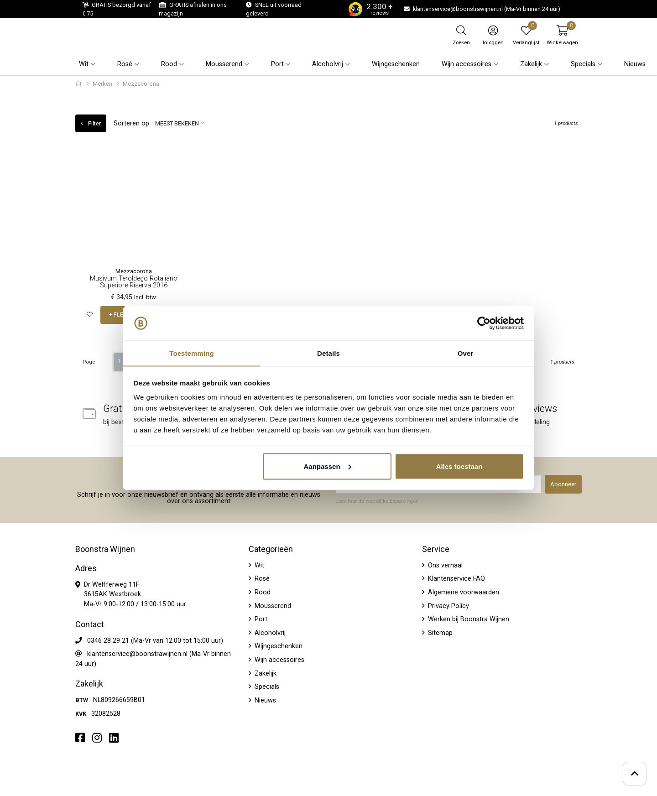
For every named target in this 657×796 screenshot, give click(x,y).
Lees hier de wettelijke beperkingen (377, 501)
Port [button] (277, 64)
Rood (262, 592)
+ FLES (117, 315)
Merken (102, 83)
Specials (266, 687)
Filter (91, 123)
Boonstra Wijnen (105, 549)
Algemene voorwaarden (462, 592)
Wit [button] (84, 64)
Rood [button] (169, 64)
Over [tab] (466, 353)
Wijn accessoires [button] (466, 64)
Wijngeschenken (396, 64)
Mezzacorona (133, 271)
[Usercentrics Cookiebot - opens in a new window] (484, 323)
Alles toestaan (459, 466)
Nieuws (635, 64)
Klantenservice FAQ (455, 579)
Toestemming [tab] (191, 353)
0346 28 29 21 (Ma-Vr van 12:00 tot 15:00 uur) (155, 640)
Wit (258, 565)
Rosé (261, 579)
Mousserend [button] (224, 64)
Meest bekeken (177, 123)
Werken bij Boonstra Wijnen (467, 619)
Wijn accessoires (278, 660)
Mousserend (272, 605)
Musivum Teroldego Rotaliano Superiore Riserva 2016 (133, 282)
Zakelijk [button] (531, 64)
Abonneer (563, 484)
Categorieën (271, 549)
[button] (562, 35)
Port (260, 619)
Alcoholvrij (269, 632)
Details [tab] (328, 353)
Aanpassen (327, 466)
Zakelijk (264, 673)
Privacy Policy (447, 605)
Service (435, 549)
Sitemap (439, 632)
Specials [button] (583, 64)
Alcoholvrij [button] (327, 64)
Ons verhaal (444, 565)
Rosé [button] (124, 64)
